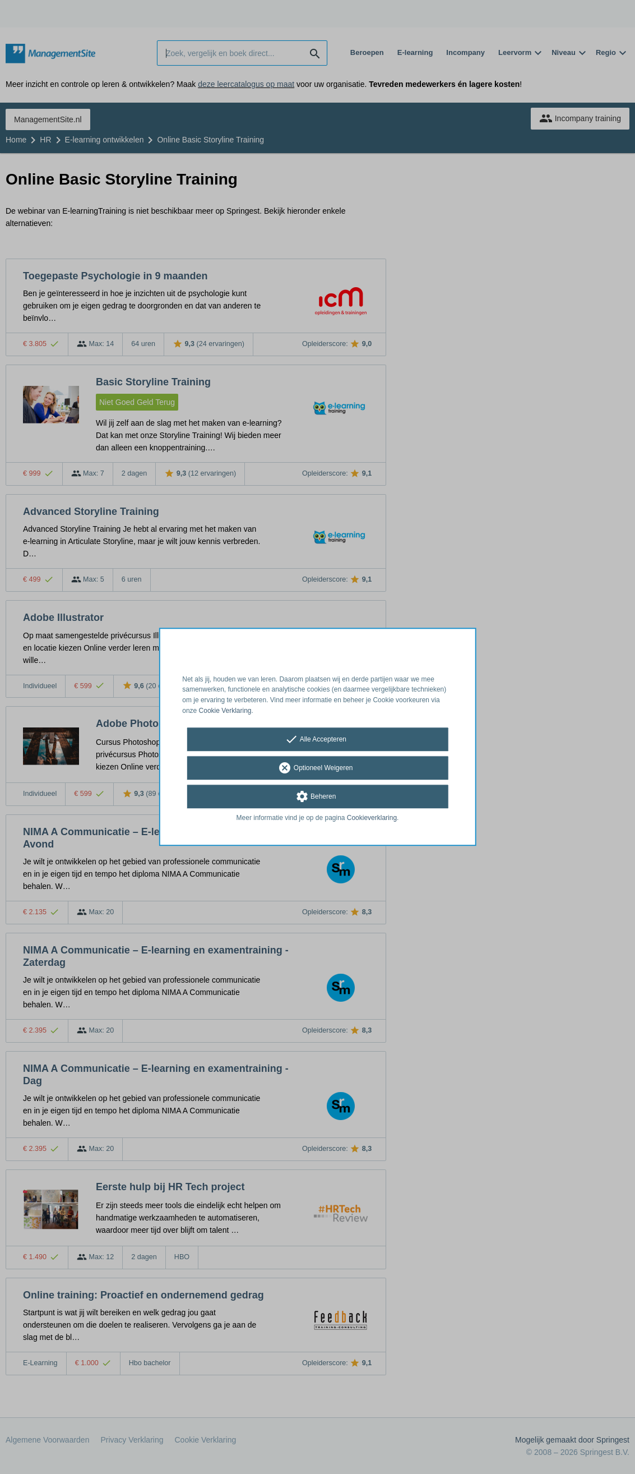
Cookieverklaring (372, 818)
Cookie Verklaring (225, 711)
